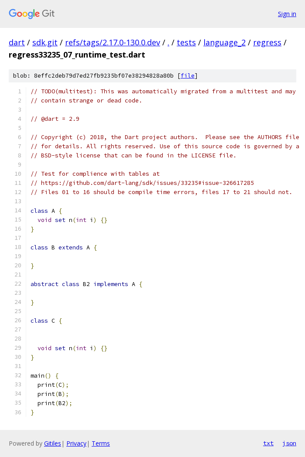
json (289, 443)
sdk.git (45, 42)
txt (268, 443)
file (188, 75)
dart (17, 42)
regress (267, 42)
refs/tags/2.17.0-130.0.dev (112, 42)
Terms (101, 443)
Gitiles (52, 443)
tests (186, 42)
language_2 (224, 42)
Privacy (76, 443)
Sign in (287, 14)
